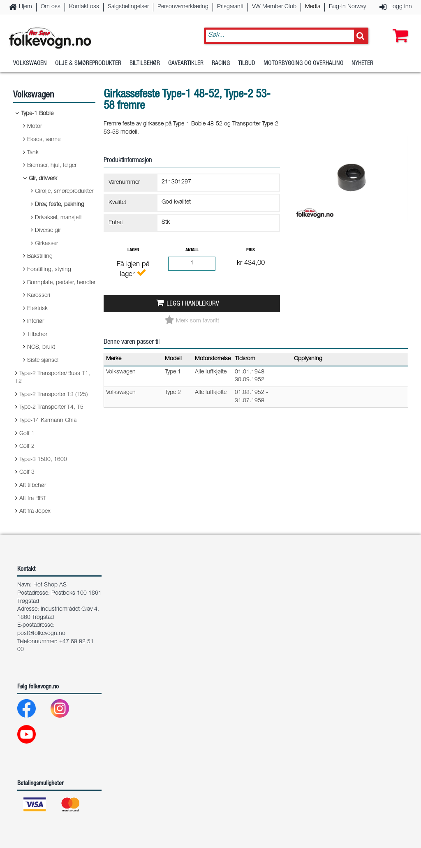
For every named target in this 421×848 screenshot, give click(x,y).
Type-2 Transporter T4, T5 (51, 407)
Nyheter (362, 63)
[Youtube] (33, 736)
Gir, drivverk (43, 179)
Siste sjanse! (42, 361)
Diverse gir (48, 231)
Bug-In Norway (347, 7)
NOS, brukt (41, 347)
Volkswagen (30, 63)
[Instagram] (66, 710)
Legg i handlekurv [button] (193, 304)
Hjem (25, 7)
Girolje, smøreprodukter (64, 192)
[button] (398, 27)
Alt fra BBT (32, 499)
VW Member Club (274, 7)
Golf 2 (27, 446)
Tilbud (246, 63)
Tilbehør (37, 335)
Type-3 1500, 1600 (43, 460)
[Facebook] (33, 710)
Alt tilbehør (32, 486)
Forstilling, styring (49, 270)
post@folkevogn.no (41, 634)
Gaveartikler (186, 63)
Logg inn (400, 7)
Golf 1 (27, 434)
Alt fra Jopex (35, 511)
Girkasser (46, 244)
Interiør (35, 321)
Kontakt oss (84, 7)
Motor (34, 127)
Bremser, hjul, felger (51, 166)
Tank (33, 153)
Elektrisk (37, 309)
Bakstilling (40, 256)
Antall (192, 250)
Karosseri (38, 296)
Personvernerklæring (182, 7)
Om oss (50, 7)
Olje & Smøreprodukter (88, 63)
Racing (221, 63)
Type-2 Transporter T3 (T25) (53, 395)
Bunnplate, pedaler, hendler (61, 283)
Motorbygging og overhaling (303, 63)
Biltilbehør (145, 63)
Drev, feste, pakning (59, 205)
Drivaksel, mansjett (58, 218)
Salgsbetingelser (128, 7)
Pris (250, 250)
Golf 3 (27, 472)
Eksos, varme (43, 140)
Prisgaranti (230, 7)
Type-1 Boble (37, 114)
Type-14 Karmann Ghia (47, 421)
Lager (133, 250)
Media (312, 7)
